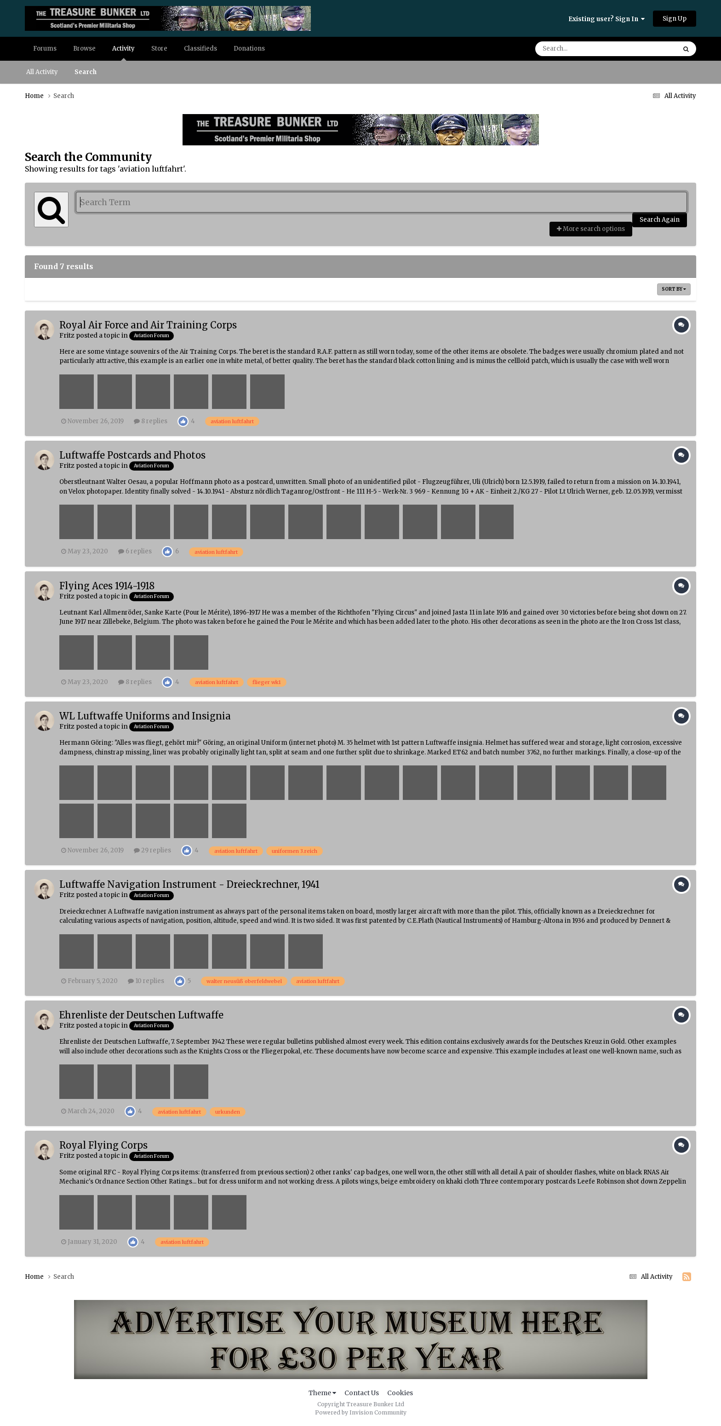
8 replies (150, 421)
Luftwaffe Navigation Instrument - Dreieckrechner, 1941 (189, 884)
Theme (322, 1393)
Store (159, 48)
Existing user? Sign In (606, 19)
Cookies (400, 1393)
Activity (123, 53)
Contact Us (361, 1393)
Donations (249, 48)
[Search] (579, 48)
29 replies (152, 850)
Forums (45, 48)
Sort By (674, 289)
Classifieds (200, 48)
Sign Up (675, 19)
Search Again (660, 220)
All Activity (42, 72)
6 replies (135, 551)
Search (85, 72)
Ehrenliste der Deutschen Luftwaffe (141, 1015)
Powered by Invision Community (360, 1412)
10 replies (146, 981)
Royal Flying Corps (103, 1145)
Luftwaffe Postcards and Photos (132, 455)
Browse (84, 48)
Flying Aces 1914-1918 (106, 586)
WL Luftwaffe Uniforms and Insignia (145, 716)
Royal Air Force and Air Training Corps (148, 325)
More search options (591, 229)
